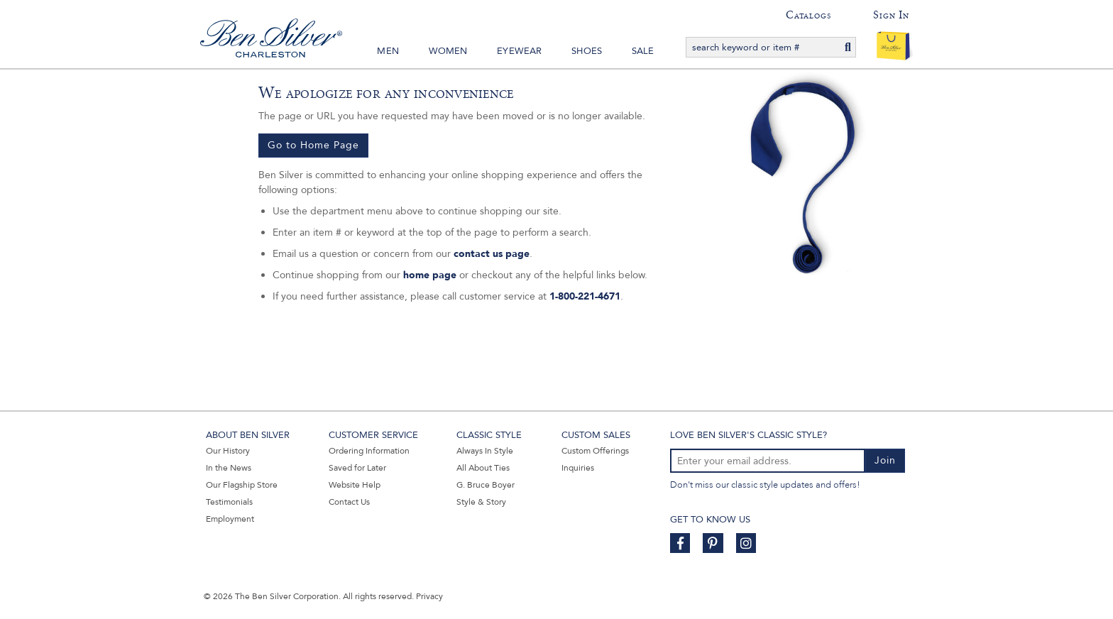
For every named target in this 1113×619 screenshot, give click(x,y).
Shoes (586, 51)
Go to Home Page (313, 145)
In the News (228, 467)
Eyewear (519, 51)
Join (885, 460)
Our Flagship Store (242, 485)
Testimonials (229, 502)
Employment (230, 519)
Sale (643, 51)
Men (388, 51)
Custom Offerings (595, 450)
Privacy (429, 596)
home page (429, 275)
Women (448, 51)
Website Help (354, 485)
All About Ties (483, 467)
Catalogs (808, 15)
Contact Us (349, 502)
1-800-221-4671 (584, 296)
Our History (228, 450)
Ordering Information (369, 450)
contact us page (492, 254)
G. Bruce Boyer (485, 485)
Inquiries (577, 467)
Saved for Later (357, 467)
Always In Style (484, 450)
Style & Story (481, 502)
